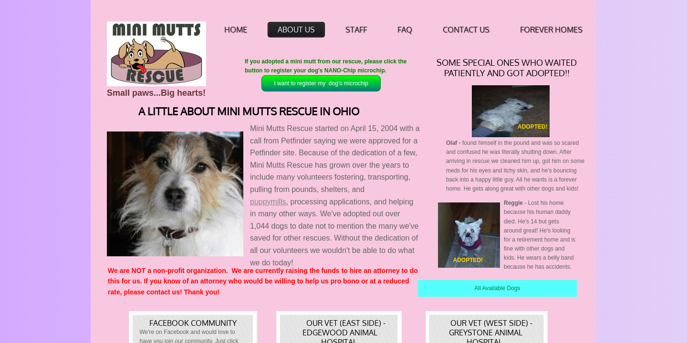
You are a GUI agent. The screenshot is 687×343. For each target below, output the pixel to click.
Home (235, 29)
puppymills (268, 202)
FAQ (404, 29)
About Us (296, 29)
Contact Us (466, 29)
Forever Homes (551, 29)
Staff (356, 29)
